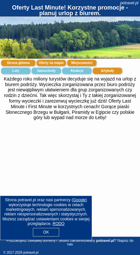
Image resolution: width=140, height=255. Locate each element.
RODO (58, 223)
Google (79, 200)
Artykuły (107, 71)
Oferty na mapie (51, 63)
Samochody (46, 71)
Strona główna (18, 63)
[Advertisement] (70, 182)
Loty (15, 71)
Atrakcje (76, 71)
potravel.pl (129, 3)
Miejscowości (81, 63)
